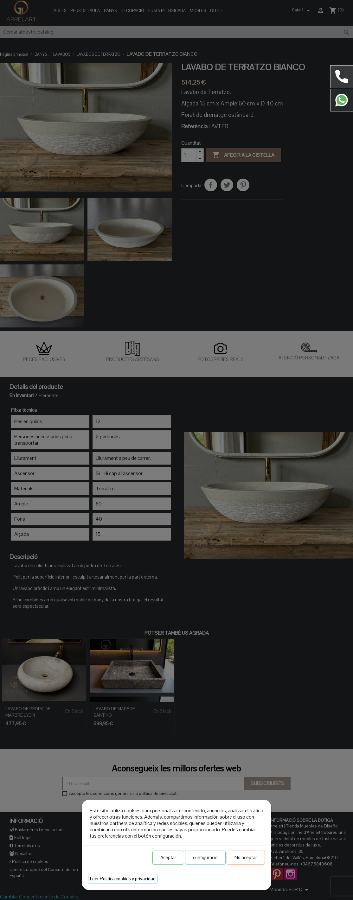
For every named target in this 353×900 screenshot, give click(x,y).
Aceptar (168, 857)
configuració (205, 857)
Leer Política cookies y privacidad (123, 879)
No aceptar (245, 857)
